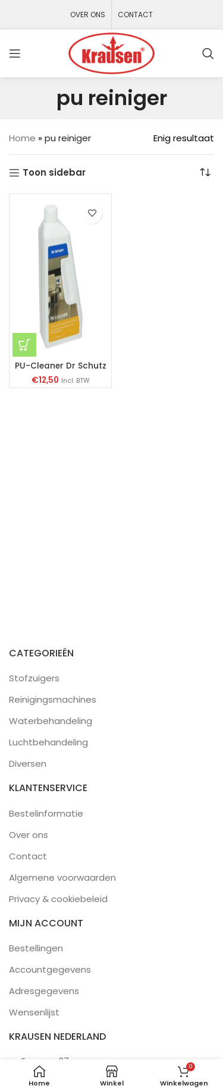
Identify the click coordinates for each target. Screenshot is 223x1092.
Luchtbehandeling (48, 742)
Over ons (28, 834)
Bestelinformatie (46, 813)
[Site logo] (111, 52)
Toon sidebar (54, 172)
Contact (28, 856)
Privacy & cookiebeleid (58, 899)
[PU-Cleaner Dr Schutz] (60, 277)
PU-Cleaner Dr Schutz (60, 366)
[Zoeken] (208, 53)
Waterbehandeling (50, 721)
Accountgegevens (50, 969)
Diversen (27, 763)
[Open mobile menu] (15, 53)
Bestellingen (36, 948)
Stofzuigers (34, 678)
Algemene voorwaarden (62, 877)
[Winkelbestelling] (205, 173)
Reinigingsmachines (52, 699)
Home (22, 138)
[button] (24, 345)
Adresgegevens (44, 991)
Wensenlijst (34, 1012)
